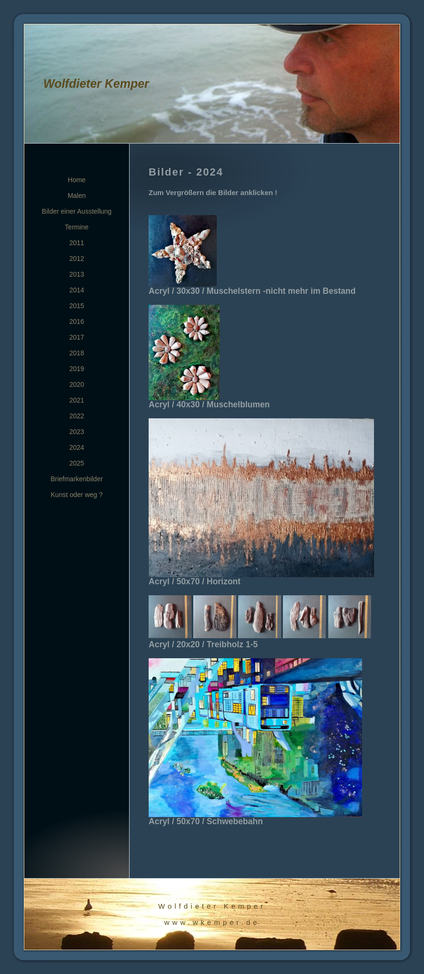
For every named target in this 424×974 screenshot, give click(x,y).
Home (76, 180)
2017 (76, 337)
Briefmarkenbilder (76, 479)
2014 (76, 290)
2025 (76, 463)
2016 (76, 321)
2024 (76, 447)
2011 (76, 243)
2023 (76, 431)
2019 (76, 369)
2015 (76, 306)
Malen (77, 195)
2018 (76, 353)
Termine (77, 227)
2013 (76, 274)
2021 (76, 400)
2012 (76, 258)
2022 (76, 416)
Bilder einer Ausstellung (76, 211)
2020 (76, 384)
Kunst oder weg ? (77, 494)
